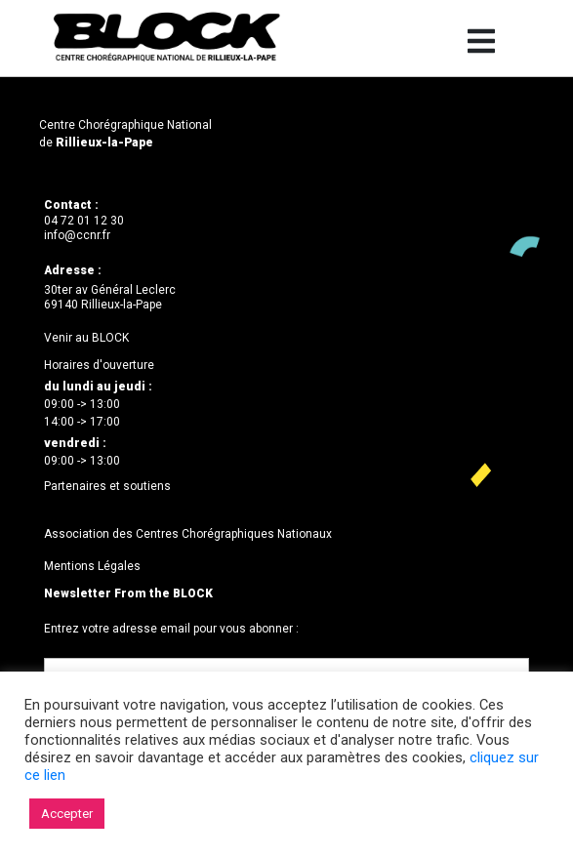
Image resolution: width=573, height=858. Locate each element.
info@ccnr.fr (77, 235)
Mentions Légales (92, 566)
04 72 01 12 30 (84, 220)
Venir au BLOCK (86, 338)
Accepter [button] (67, 813)
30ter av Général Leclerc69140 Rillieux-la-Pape (110, 297)
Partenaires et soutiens (107, 486)
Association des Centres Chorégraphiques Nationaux (188, 534)
